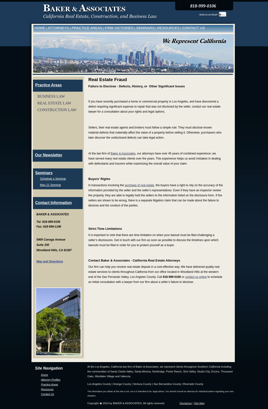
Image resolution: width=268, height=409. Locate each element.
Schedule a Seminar (53, 178)
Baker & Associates (123, 153)
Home (44, 374)
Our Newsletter (48, 155)
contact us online (196, 277)
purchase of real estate (139, 185)
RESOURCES (169, 28)
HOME (40, 28)
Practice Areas (49, 384)
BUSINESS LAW (51, 96)
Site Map (199, 403)
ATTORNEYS (59, 28)
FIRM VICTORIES (120, 28)
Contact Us (47, 394)
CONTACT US (193, 28)
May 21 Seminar (50, 185)
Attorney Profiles (51, 379)
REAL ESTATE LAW (54, 103)
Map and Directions (50, 261)
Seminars (44, 173)
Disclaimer (186, 403)
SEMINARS (146, 28)
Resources (47, 389)
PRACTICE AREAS (87, 28)
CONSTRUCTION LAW (57, 110)
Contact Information (53, 203)
